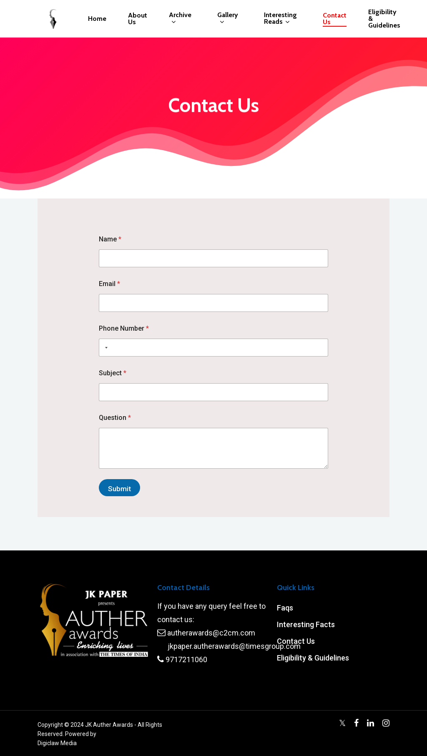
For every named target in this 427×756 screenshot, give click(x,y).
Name (110, 239)
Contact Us (335, 18)
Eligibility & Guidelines (384, 19)
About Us (137, 18)
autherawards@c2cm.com (211, 632)
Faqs (285, 607)
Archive (180, 18)
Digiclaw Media (57, 743)
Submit (119, 489)
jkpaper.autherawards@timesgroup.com (234, 646)
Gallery (227, 18)
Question (115, 418)
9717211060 (186, 659)
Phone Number (124, 328)
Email (109, 284)
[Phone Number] (213, 348)
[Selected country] (105, 348)
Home (97, 18)
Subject (112, 373)
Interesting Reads (280, 18)
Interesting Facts (306, 624)
